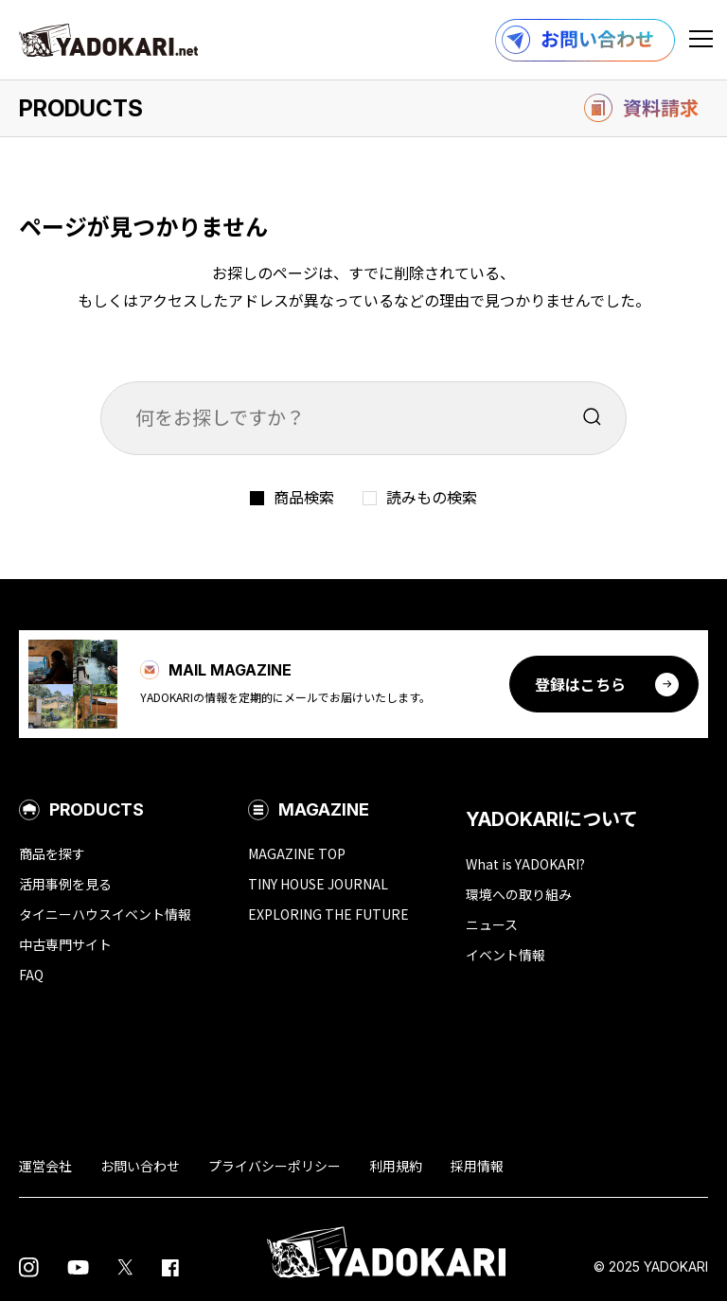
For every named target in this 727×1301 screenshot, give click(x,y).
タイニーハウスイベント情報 (105, 914)
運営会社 (45, 1165)
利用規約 (395, 1165)
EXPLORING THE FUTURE (328, 914)
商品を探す (52, 853)
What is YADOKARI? (525, 863)
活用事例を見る (65, 883)
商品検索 (304, 496)
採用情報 (477, 1165)
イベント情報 (505, 954)
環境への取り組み (519, 894)
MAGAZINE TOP (297, 853)
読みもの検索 (431, 496)
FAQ (31, 974)
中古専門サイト (65, 944)
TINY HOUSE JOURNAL (318, 883)
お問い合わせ (140, 1165)
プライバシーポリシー (274, 1165)
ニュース (492, 924)
